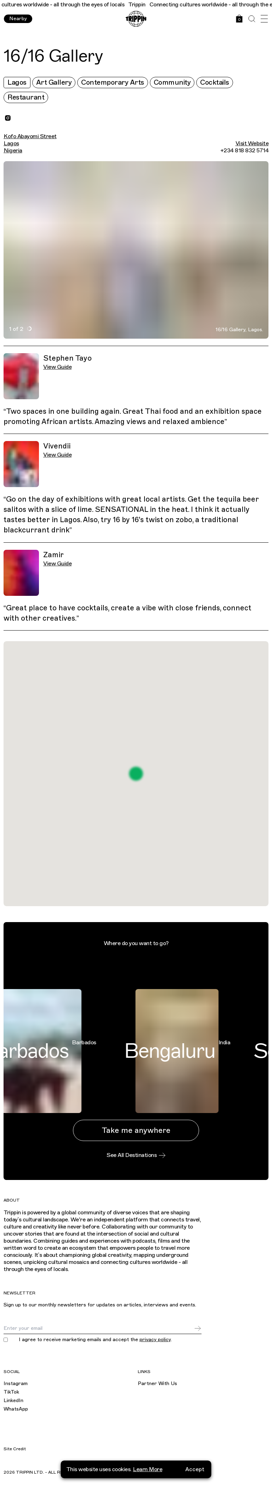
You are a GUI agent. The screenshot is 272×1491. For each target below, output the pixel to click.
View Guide (57, 367)
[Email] (99, 1328)
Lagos (17, 82)
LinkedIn (13, 1400)
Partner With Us (157, 1383)
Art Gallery (54, 82)
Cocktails (214, 82)
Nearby (18, 19)
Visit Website (252, 143)
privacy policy (155, 1340)
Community (172, 82)
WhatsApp (16, 1409)
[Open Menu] (264, 19)
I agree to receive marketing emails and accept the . (95, 1340)
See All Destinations (136, 1155)
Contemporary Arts (112, 82)
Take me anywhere (136, 1130)
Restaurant (25, 97)
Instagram (16, 1383)
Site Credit (15, 1448)
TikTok (11, 1392)
